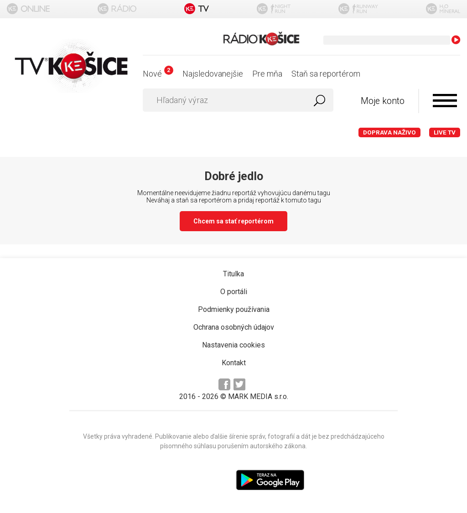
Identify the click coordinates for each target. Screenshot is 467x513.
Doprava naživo (389, 132)
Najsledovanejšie (212, 73)
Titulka (233, 273)
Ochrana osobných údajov (233, 327)
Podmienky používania (234, 309)
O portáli (233, 291)
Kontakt (234, 362)
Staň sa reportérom (325, 73)
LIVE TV (445, 132)
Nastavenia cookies (233, 345)
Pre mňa (267, 73)
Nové (158, 73)
